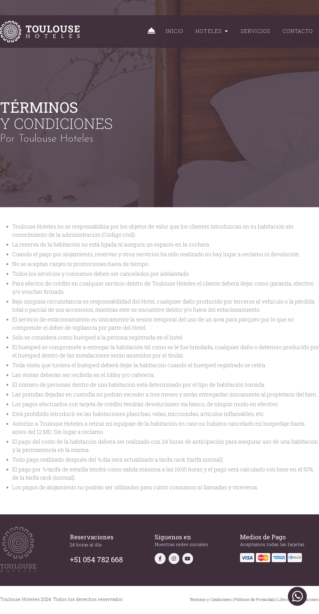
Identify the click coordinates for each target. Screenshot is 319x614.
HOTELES (211, 31)
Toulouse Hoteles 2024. (26, 599)
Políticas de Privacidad (254, 599)
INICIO (174, 30)
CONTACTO (297, 30)
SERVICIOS (256, 30)
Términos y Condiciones (211, 599)
